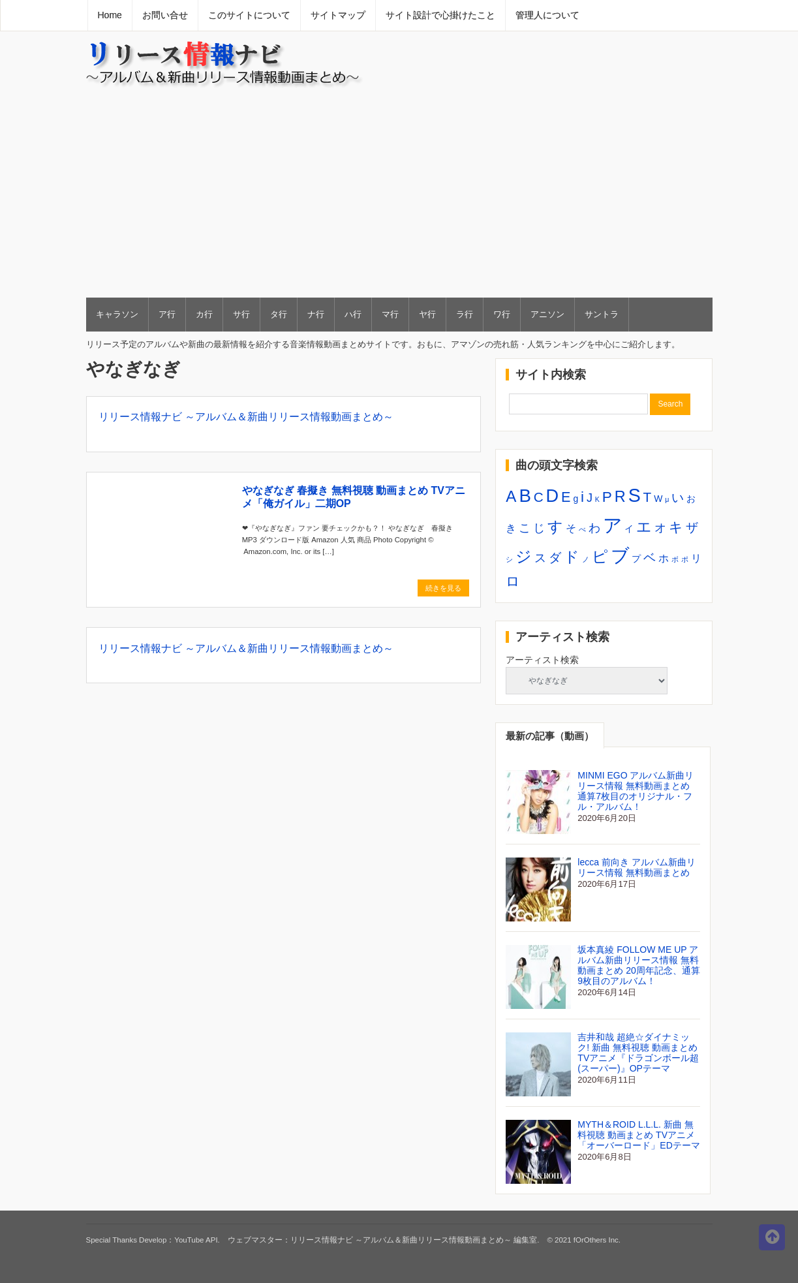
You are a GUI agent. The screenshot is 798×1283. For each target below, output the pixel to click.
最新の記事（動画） (550, 735)
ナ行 (315, 314)
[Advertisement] (399, 191)
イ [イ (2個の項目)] (629, 528)
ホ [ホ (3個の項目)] (663, 558)
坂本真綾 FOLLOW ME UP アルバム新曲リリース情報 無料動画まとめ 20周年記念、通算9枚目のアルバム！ (638, 965)
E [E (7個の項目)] (565, 497)
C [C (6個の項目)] (539, 496)
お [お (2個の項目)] (691, 498)
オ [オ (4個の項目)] (660, 527)
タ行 (278, 314)
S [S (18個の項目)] (634, 495)
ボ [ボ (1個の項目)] (675, 559)
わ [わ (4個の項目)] (594, 527)
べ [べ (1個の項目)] (582, 529)
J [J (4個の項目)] (589, 497)
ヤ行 (427, 314)
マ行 (390, 314)
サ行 (241, 314)
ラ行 (464, 314)
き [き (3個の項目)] (511, 528)
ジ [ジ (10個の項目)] (523, 556)
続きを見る (443, 588)
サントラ (602, 314)
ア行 (167, 314)
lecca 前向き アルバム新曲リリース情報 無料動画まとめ (636, 867)
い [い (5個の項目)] (677, 497)
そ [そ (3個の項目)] (571, 528)
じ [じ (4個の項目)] (539, 527)
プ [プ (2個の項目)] (636, 558)
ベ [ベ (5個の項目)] (649, 557)
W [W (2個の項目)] (658, 498)
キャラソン (117, 314)
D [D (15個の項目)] (552, 496)
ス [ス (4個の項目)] (540, 557)
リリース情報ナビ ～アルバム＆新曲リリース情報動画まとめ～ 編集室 (413, 1240)
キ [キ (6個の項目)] (676, 526)
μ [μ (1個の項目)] (667, 499)
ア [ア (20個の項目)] (612, 525)
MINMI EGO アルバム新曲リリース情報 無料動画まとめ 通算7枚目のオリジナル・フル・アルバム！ (635, 791)
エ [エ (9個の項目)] (644, 526)
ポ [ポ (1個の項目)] (684, 559)
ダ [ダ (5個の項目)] (555, 557)
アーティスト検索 (542, 660)
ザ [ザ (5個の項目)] (692, 527)
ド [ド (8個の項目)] (571, 557)
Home (110, 15)
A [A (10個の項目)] (511, 496)
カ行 (204, 314)
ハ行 (353, 314)
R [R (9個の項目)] (620, 496)
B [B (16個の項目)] (524, 496)
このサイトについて (249, 15)
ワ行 (501, 314)
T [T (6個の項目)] (647, 496)
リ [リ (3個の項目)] (696, 558)
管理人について (547, 15)
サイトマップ (338, 15)
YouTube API (195, 1240)
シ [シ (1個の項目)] (509, 559)
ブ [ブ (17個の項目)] (620, 555)
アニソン (547, 314)
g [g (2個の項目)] (575, 498)
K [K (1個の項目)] (597, 499)
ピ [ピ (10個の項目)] (600, 556)
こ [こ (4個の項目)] (524, 527)
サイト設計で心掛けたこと (440, 15)
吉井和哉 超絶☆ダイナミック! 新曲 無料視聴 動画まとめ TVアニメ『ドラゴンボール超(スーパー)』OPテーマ (638, 1053)
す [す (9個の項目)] (555, 526)
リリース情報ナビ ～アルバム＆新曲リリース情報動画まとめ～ (246, 416)
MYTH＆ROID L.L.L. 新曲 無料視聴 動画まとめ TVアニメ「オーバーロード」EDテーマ (638, 1135)
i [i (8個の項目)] (582, 497)
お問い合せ (165, 15)
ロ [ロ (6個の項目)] (513, 581)
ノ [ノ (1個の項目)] (585, 559)
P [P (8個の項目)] (607, 497)
